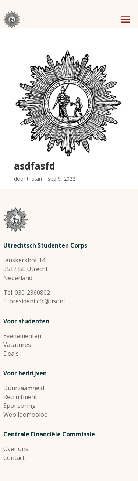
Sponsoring (19, 406)
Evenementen (22, 336)
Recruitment (20, 397)
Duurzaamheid (23, 388)
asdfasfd (34, 166)
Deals (11, 353)
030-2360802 (32, 293)
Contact (14, 458)
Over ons (15, 449)
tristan (34, 178)
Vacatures (17, 345)
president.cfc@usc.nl (37, 301)
